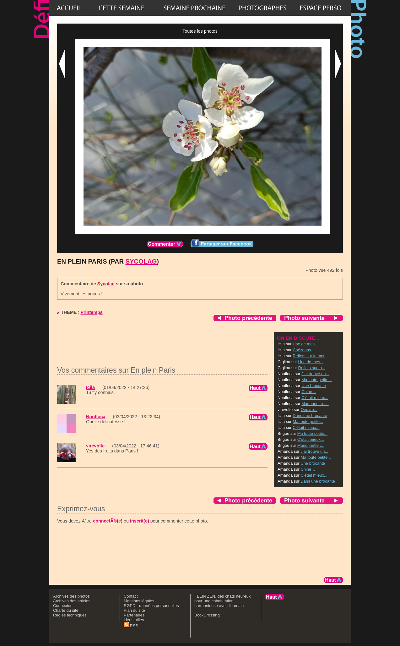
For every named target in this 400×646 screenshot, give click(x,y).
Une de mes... (305, 344)
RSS (131, 625)
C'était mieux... (314, 397)
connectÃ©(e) (107, 520)
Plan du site (134, 610)
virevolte (95, 445)
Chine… (308, 391)
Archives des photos (71, 596)
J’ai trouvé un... (315, 373)
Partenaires (134, 615)
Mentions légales (139, 601)
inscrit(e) (139, 520)
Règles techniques (70, 615)
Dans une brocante (310, 415)
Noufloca (95, 416)
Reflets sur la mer (309, 355)
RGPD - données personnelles (151, 605)
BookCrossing (207, 615)
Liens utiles (134, 619)
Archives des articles (71, 601)
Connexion (63, 605)
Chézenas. (302, 350)
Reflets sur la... (311, 367)
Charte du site (65, 610)
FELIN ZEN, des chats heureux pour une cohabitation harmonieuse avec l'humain (222, 601)
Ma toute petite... (316, 379)
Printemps (91, 312)
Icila (90, 387)
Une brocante (313, 385)
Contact (131, 596)
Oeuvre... (308, 409)
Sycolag (141, 261)
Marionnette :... (314, 403)
